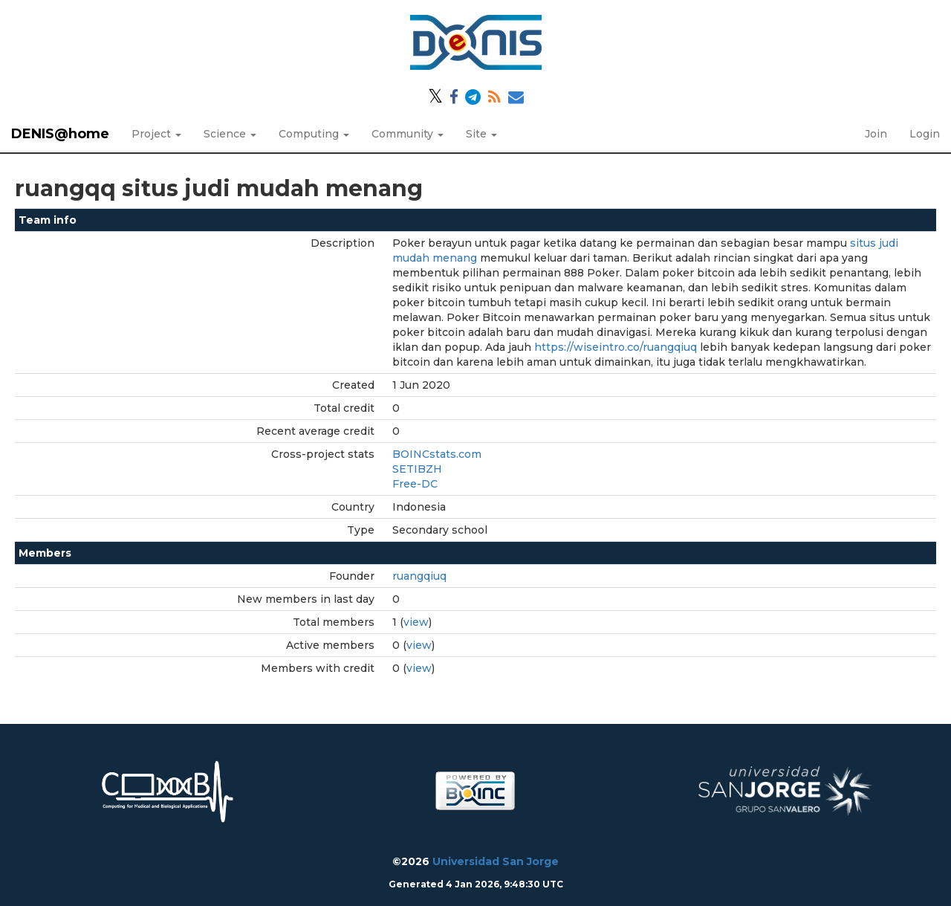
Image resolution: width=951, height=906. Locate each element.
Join (876, 133)
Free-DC (415, 484)
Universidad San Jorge (495, 861)
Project (156, 133)
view (416, 622)
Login (924, 133)
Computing (314, 133)
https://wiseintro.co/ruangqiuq (615, 347)
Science (230, 133)
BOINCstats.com (436, 454)
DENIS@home (60, 134)
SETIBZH (417, 469)
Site (481, 133)
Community (407, 133)
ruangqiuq (419, 576)
